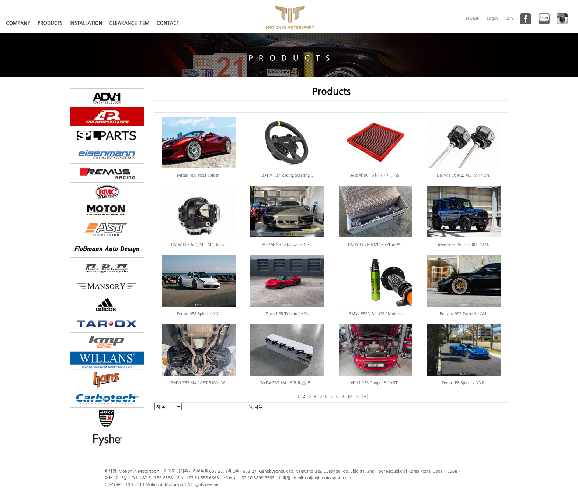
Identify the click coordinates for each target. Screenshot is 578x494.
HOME (473, 18)
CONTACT (168, 23)
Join (509, 18)
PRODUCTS (50, 23)
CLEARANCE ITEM (129, 23)
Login (492, 18)
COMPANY (18, 23)
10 (349, 396)
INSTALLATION (86, 23)
